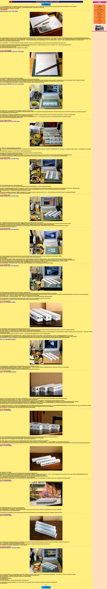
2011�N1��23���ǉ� (5, 370)
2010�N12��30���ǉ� (5, 50)
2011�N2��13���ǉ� (5, 444)
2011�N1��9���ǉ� (5, 301)
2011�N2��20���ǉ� (5, 479)
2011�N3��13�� (4, 9)
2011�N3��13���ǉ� (5, 546)
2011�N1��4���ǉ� (5, 264)
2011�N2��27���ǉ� (5, 514)
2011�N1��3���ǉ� (5, 228)
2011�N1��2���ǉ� (5, 195)
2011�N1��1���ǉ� (5, 157)
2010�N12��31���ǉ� (5, 120)
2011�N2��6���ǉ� (5, 409)
